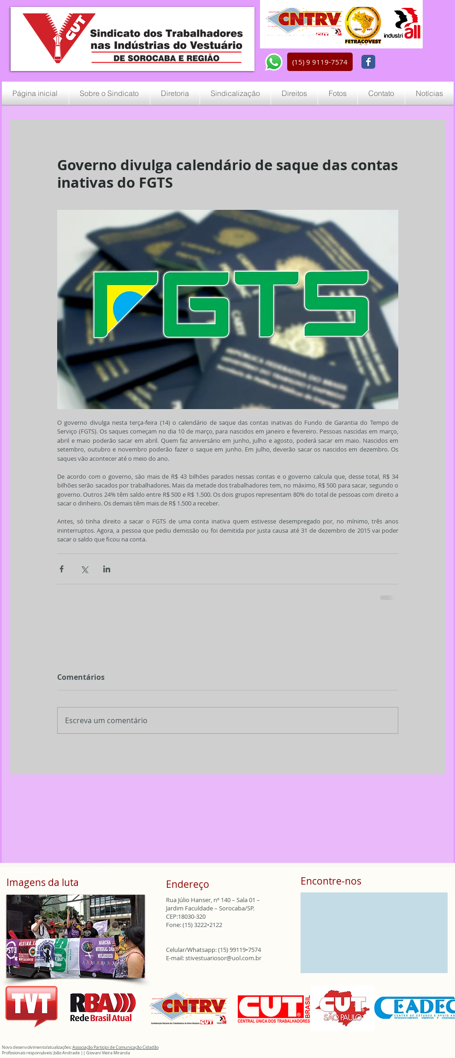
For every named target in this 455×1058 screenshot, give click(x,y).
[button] (320, 62)
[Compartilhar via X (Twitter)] (84, 569)
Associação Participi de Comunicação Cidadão (115, 1047)
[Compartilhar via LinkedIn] (106, 569)
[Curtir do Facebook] (402, 62)
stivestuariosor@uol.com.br (223, 958)
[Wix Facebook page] (368, 62)
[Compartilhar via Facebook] (61, 569)
